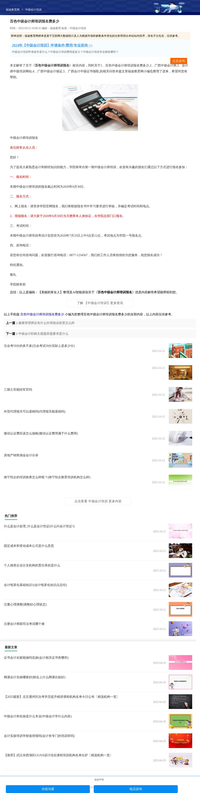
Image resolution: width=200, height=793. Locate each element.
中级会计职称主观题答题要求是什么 (43, 333)
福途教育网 (13, 9)
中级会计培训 (33, 9)
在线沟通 (48, 789)
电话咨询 (135, 789)
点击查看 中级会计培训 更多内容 (98, 501)
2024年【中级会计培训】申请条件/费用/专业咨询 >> (52, 45)
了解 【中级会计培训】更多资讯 (100, 303)
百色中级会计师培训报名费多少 (42, 314)
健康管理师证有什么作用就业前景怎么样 (46, 323)
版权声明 (99, 779)
